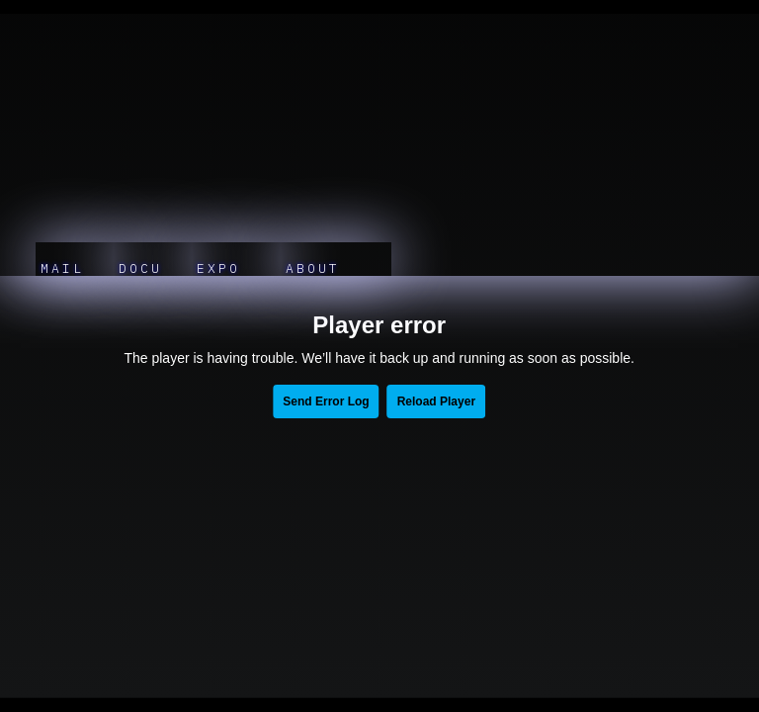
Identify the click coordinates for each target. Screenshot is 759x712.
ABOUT (324, 268)
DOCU (140, 268)
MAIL (62, 268)
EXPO (224, 268)
